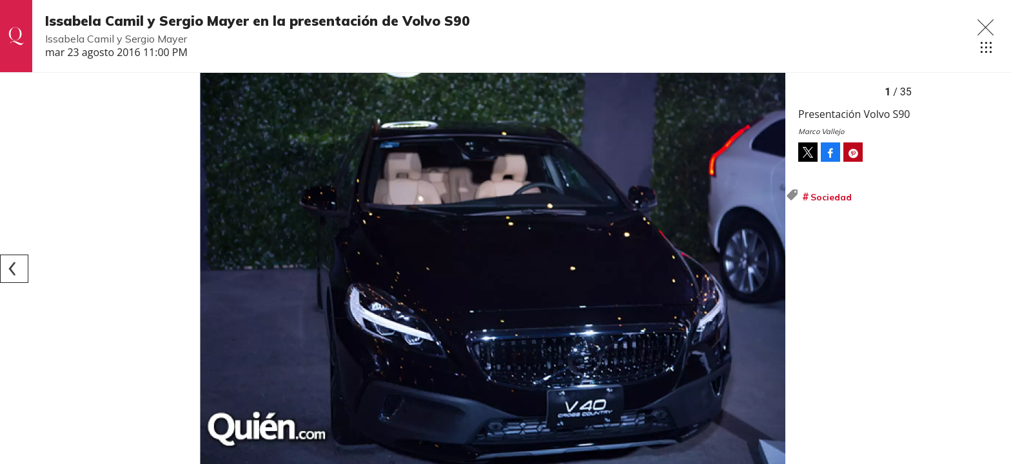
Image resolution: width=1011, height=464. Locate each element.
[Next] (771, 269)
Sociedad (831, 197)
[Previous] (14, 269)
